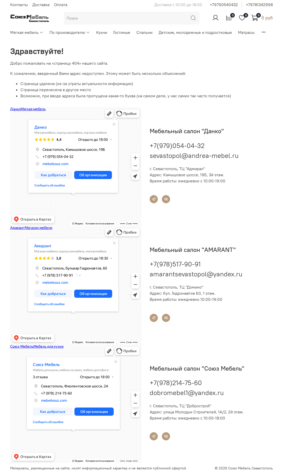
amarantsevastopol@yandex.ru (196, 274)
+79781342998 (259, 4)
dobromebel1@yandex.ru (187, 392)
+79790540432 (224, 4)
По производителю (69, 32)
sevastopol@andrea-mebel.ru (194, 155)
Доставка (40, 4)
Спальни (144, 32)
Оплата (60, 4)
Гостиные (121, 32)
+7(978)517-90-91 (175, 264)
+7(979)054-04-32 (177, 145)
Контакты (19, 4)
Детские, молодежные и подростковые (195, 32)
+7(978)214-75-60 (176, 382)
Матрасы (246, 32)
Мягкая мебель (26, 32)
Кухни (101, 32)
